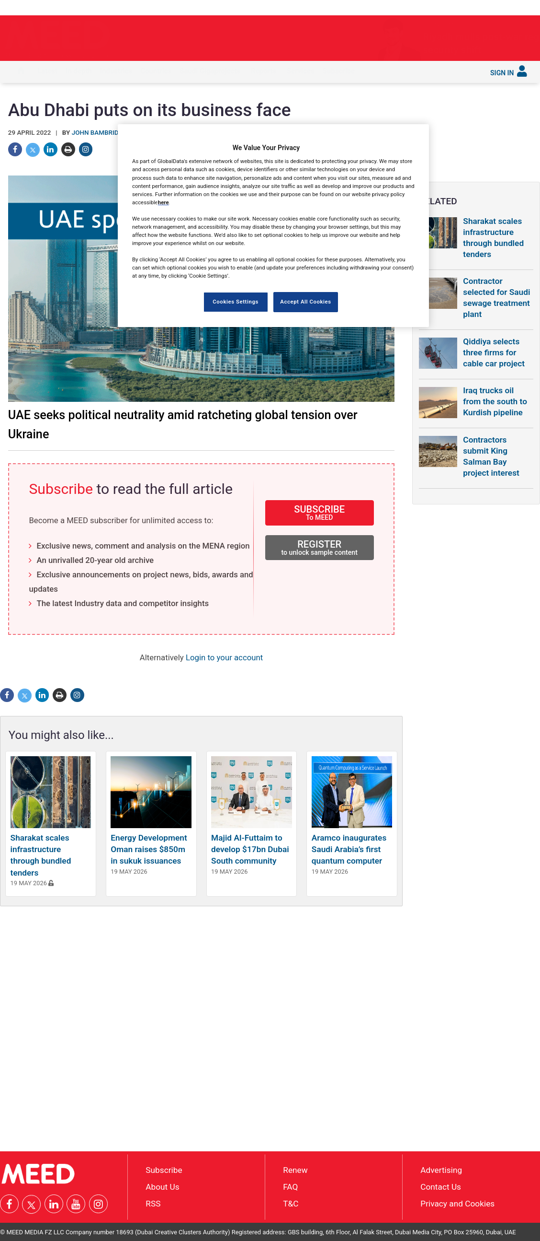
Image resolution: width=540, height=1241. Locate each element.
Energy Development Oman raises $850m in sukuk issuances (149, 849)
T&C (290, 1203)
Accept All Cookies (305, 301)
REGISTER (319, 547)
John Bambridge (99, 132)
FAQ (290, 1187)
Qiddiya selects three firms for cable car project (494, 352)
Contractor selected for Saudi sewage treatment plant (496, 297)
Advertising (441, 1170)
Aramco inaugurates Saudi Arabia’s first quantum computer (349, 849)
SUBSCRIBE (319, 512)
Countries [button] (155, 71)
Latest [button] (47, 71)
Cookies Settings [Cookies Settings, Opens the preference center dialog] (236, 301)
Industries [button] (116, 71)
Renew (295, 1170)
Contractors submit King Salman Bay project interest (491, 456)
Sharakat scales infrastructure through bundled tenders (493, 237)
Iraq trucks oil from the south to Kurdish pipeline (495, 401)
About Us (162, 1187)
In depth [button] (79, 71)
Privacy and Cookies (457, 1203)
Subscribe (339, 71)
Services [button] (301, 71)
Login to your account (224, 657)
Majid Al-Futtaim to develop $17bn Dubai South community (250, 849)
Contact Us (440, 1187)
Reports (263, 71)
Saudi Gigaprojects (210, 71)
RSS (153, 1203)
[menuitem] (21, 72)
